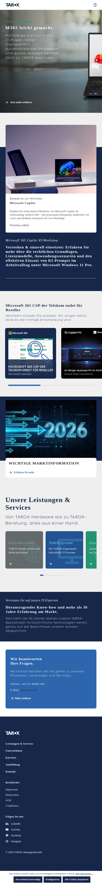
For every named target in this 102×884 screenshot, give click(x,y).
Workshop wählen (19, 225)
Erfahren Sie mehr (24, 472)
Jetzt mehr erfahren (18, 102)
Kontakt (11, 771)
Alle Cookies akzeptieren (76, 879)
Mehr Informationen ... (84, 874)
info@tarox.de (29, 690)
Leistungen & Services (19, 743)
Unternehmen (14, 750)
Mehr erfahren (23, 698)
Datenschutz (12, 795)
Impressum (12, 789)
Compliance (12, 805)
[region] (51, 354)
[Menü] (95, 4)
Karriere (11, 757)
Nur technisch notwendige (28, 879)
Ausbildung (13, 764)
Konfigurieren (52, 879)
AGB (8, 800)
